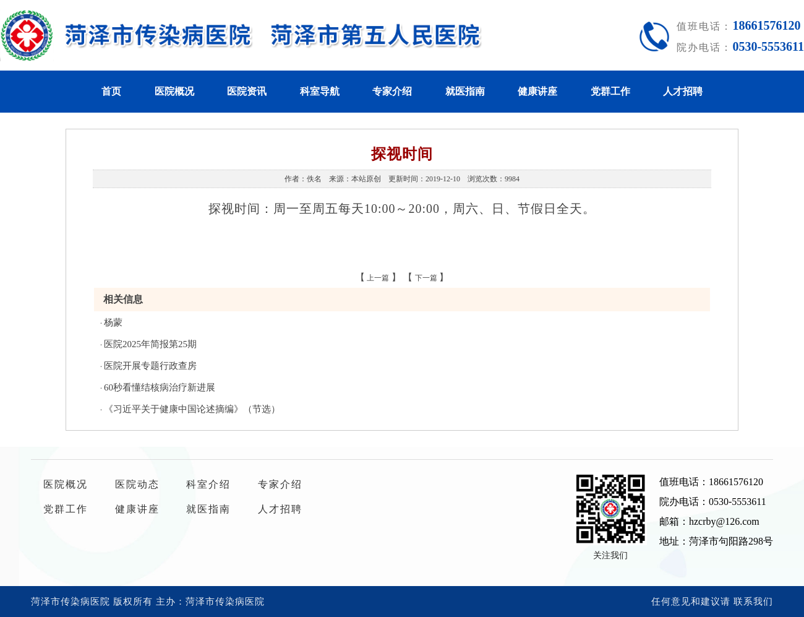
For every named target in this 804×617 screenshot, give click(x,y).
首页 (111, 91)
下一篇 (426, 278)
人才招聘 (683, 91)
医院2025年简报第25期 (150, 344)
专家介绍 (392, 91)
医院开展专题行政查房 (150, 366)
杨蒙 (113, 322)
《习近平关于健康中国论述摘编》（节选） (192, 409)
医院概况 (174, 91)
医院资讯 (247, 91)
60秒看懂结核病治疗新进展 (159, 387)
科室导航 (320, 91)
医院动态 (137, 484)
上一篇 (378, 278)
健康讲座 (537, 91)
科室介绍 (208, 484)
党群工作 (610, 91)
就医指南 (465, 91)
